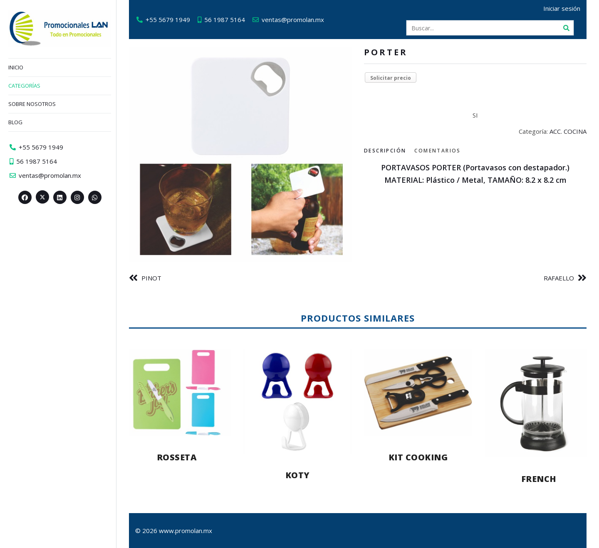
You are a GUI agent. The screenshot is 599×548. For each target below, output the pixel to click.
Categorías (24, 85)
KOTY (297, 475)
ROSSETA (177, 457)
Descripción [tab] (385, 150)
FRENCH (539, 478)
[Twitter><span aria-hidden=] (42, 197)
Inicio (15, 67)
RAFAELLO (559, 278)
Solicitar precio (390, 77)
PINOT (151, 278)
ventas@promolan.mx (293, 19)
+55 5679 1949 (168, 19)
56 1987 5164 (224, 19)
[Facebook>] (25, 197)
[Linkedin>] (60, 197)
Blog (15, 122)
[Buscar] (566, 28)
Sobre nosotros (32, 104)
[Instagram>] (77, 197)
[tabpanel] (475, 173)
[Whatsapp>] (94, 197)
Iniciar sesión (561, 8)
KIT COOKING (418, 457)
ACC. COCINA (568, 131)
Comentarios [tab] (437, 150)
